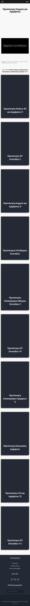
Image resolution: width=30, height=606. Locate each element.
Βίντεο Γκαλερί (14, 70)
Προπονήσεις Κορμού (17, 71)
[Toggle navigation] (2, 2)
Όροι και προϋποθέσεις (14, 568)
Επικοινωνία (15, 563)
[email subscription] (15, 591)
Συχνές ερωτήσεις (15, 566)
